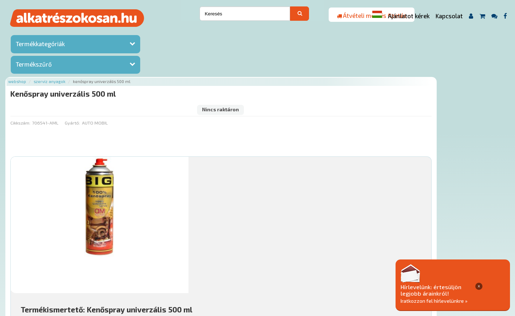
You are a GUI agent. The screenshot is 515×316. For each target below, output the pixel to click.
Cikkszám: (104, 62)
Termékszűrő (34, 65)
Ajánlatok (107, 273)
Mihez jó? (255, 213)
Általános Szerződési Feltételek (295, 273)
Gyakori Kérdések (231, 273)
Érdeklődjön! (456, 231)
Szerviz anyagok (133, 33)
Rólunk (132, 273)
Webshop (101, 33)
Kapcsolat (449, 15)
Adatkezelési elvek (360, 273)
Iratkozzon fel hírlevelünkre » (460, 300)
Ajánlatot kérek (409, 15)
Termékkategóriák (40, 44)
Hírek (152, 273)
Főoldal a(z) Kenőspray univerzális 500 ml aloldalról (153, 250)
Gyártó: (156, 62)
